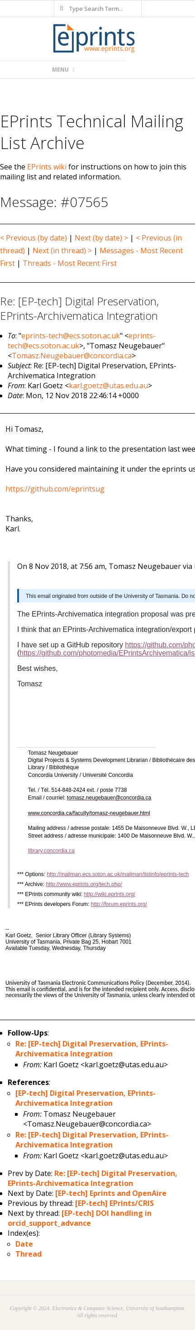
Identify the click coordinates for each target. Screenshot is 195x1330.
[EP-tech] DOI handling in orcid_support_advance (80, 1218)
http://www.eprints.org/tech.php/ (84, 884)
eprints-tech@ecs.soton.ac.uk (70, 336)
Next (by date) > (101, 238)
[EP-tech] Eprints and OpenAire (110, 1193)
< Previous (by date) (33, 238)
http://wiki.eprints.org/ (109, 894)
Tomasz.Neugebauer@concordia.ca (72, 356)
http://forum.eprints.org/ (119, 904)
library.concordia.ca (51, 851)
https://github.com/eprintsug (55, 489)
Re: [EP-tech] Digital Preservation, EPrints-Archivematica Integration (91, 1049)
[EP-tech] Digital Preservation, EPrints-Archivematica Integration (85, 1098)
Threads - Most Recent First (70, 263)
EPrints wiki (47, 167)
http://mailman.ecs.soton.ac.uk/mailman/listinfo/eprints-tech (118, 874)
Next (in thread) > (62, 250)
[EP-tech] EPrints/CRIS (114, 1203)
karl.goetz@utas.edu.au (108, 385)
